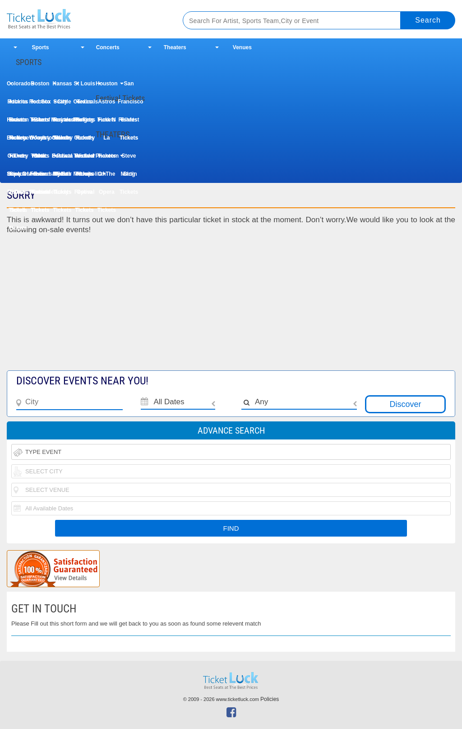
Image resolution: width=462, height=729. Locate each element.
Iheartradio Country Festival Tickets (62, 123)
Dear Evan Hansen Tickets (40, 159)
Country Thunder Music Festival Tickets (84, 141)
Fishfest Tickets (129, 123)
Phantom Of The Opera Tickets (107, 159)
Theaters (175, 47)
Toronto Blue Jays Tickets (40, 104)
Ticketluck (85, 19)
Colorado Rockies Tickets (18, 86)
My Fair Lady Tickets (62, 177)
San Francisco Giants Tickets (129, 86)
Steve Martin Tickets (129, 159)
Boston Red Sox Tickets (40, 86)
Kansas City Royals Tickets (62, 86)
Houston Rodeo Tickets (18, 123)
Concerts (108, 47)
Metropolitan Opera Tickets (85, 177)
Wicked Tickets (84, 159)
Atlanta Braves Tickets (18, 104)
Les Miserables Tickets (40, 177)
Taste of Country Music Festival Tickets (40, 123)
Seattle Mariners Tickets (62, 104)
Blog (129, 174)
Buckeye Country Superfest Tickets (18, 141)
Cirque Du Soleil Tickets (18, 177)
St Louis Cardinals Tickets (85, 86)
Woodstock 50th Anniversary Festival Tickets (40, 141)
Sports (40, 47)
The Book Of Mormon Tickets (17, 159)
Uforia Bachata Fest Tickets (62, 141)
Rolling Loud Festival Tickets (84, 123)
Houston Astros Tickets (107, 86)
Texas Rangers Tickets (84, 104)
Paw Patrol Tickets (62, 159)
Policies (269, 699)
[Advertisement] (231, 307)
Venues (242, 47)
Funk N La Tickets (106, 123)
